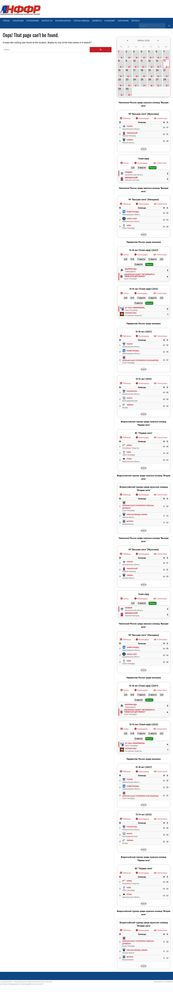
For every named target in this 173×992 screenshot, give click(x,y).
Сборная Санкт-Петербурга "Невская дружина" (139, 275)
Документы (97, 20)
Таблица (127, 118)
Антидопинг (109, 20)
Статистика (162, 118)
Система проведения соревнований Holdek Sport (21, 984)
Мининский (131, 177)
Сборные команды (81, 20)
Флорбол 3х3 (47, 20)
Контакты (135, 20)
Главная (6, 20)
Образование (123, 20)
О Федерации (18, 20)
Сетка (126, 163)
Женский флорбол (63, 20)
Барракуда (131, 269)
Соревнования (32, 20)
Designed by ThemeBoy (163, 982)
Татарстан (130, 313)
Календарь (144, 118)
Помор (128, 172)
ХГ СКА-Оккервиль (135, 307)
